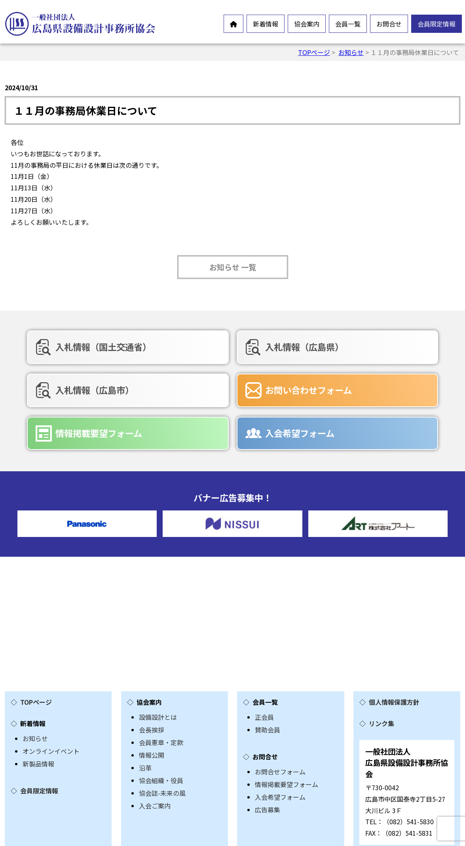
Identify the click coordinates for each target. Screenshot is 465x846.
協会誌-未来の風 (162, 746)
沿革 (145, 721)
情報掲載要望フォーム (234, 388)
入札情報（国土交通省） (92, 346)
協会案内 (306, 23)
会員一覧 (348, 23)
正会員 (264, 670)
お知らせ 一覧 (232, 267)
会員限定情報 (437, 23)
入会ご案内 (155, 759)
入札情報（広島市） (378, 346)
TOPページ (314, 52)
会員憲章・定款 (161, 696)
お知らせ (351, 52)
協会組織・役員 (161, 734)
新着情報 (265, 23)
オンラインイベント (51, 704)
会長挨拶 (151, 683)
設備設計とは (158, 670)
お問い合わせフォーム (87, 388)
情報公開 (151, 708)
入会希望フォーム (373, 388)
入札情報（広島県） (230, 346)
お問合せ (389, 23)
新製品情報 (38, 717)
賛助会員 (267, 683)
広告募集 (267, 763)
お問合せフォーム (280, 725)
